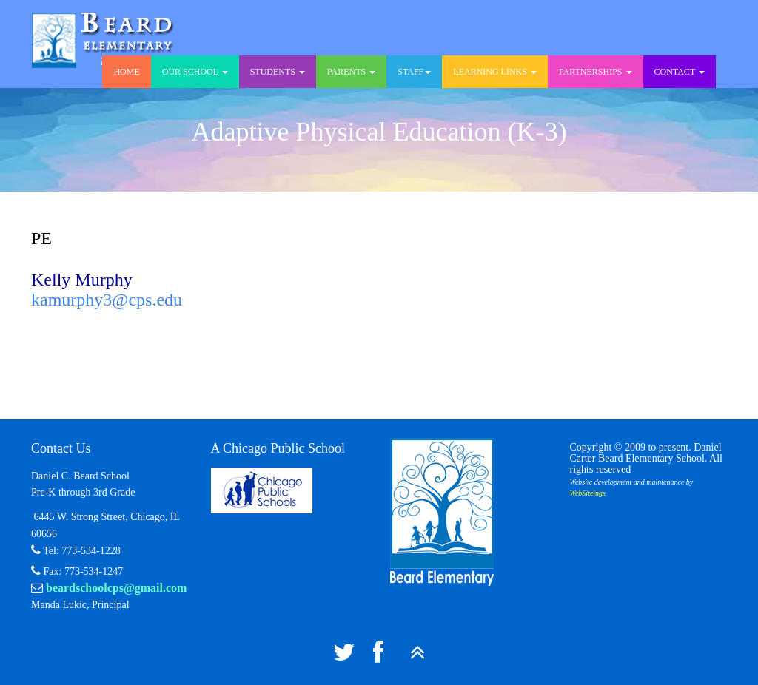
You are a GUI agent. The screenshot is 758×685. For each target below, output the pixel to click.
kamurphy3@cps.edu (106, 299)
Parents (351, 72)
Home (126, 72)
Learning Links (495, 72)
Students (277, 72)
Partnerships (595, 72)
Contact (679, 72)
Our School (195, 72)
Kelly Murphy (82, 279)
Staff (414, 72)
